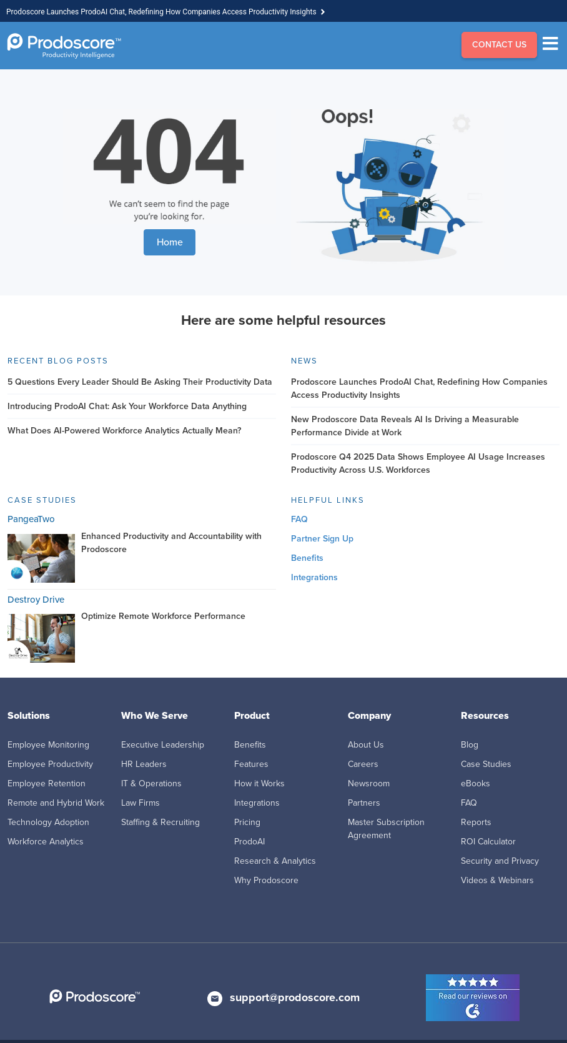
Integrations (314, 577)
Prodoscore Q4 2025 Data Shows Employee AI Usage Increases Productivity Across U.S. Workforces (418, 463)
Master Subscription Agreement (386, 829)
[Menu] (553, 46)
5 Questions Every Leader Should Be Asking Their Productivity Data (139, 381)
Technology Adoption (48, 822)
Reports (476, 822)
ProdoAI (249, 841)
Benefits (307, 558)
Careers (363, 764)
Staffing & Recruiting (160, 822)
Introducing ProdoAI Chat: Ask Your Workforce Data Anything (127, 406)
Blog (469, 744)
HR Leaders (144, 764)
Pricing (247, 822)
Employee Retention (46, 783)
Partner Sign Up (322, 538)
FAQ (299, 519)
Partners (364, 802)
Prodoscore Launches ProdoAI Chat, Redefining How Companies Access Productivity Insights (161, 11)
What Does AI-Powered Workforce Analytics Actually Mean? (124, 430)
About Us (366, 744)
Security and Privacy (500, 861)
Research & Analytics (275, 861)
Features (251, 764)
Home (170, 242)
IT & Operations (151, 783)
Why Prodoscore (266, 880)
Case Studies (486, 764)
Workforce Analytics (45, 841)
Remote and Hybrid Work (55, 802)
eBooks (475, 783)
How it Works (259, 783)
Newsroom (369, 783)
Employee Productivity (50, 764)
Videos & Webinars (497, 880)
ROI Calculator (488, 841)
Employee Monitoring (48, 744)
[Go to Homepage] (64, 46)
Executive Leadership (162, 744)
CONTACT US (499, 44)
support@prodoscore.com (295, 997)
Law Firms (140, 802)
